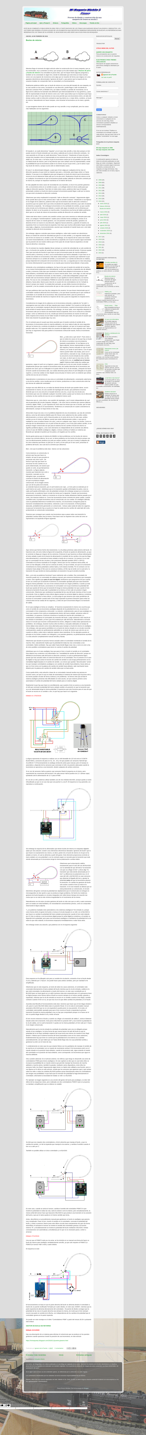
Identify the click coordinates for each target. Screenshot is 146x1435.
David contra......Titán (111, 305)
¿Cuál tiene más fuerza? (112, 378)
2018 (100, 239)
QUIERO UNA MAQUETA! (104, 52)
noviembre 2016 (105, 230)
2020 (100, 244)
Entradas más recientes (36, 1355)
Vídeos (74, 23)
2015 (100, 198)
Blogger (86, 1388)
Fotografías (65, 23)
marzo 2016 (104, 212)
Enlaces (55, 23)
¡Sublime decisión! (110, 391)
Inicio (61, 1355)
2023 (100, 253)
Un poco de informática (112, 319)
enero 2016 (103, 203)
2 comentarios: (59, 1348)
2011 (100, 188)
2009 (100, 182)
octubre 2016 (104, 228)
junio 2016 (103, 220)
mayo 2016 (103, 217)
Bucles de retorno (33, 40)
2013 (100, 193)
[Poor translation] (7, 1405)
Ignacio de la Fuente (109, 74)
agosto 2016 (104, 225)
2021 (100, 247)
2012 (100, 190)
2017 (100, 236)
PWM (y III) (108, 291)
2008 (100, 180)
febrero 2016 (104, 206)
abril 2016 (103, 214)
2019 (100, 242)
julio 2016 (103, 222)
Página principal (31, 23)
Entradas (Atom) (40, 1359)
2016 (100, 201)
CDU (106, 364)
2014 (100, 196)
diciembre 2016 (105, 233)
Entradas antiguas (84, 1355)
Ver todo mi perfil (106, 77)
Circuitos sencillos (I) (111, 262)
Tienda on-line (94, 23)
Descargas (83, 23)
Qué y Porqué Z (45, 23)
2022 (100, 250)
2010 (100, 185)
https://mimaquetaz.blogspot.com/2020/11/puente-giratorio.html (47, 1340)
